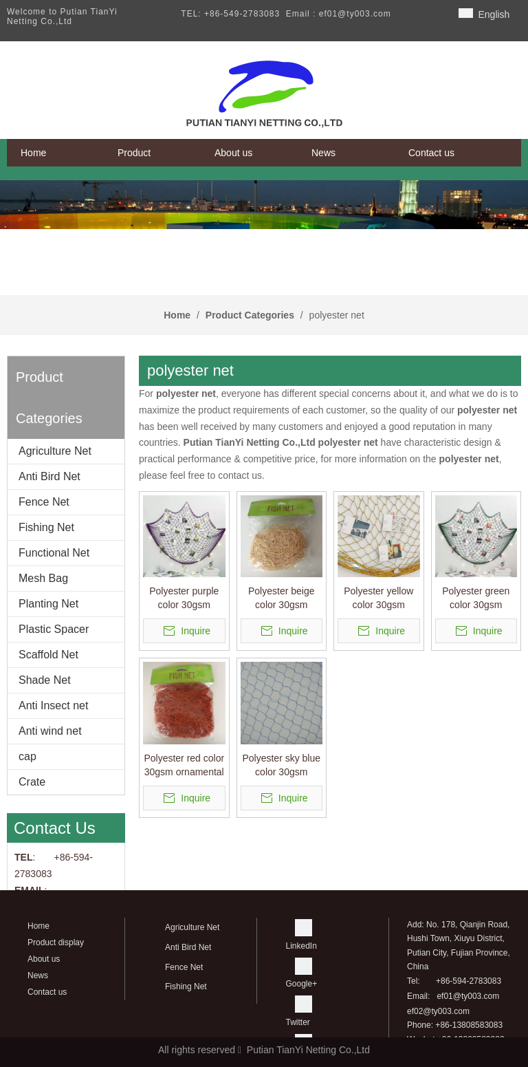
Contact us (47, 992)
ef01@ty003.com (468, 996)
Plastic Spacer (54, 629)
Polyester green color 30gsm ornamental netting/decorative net (476, 598)
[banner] (264, 204)
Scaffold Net (48, 654)
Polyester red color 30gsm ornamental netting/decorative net (184, 766)
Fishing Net (46, 527)
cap (27, 756)
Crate (32, 782)
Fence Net (44, 502)
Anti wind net (50, 731)
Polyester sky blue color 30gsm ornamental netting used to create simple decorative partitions (281, 766)
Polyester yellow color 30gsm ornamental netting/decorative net (378, 598)
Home (39, 926)
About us (44, 959)
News (38, 975)
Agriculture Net (55, 451)
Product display (56, 942)
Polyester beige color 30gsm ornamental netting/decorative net (281, 598)
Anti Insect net (53, 705)
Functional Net (54, 553)
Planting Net (48, 604)
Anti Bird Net (49, 476)
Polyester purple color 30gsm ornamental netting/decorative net (184, 598)
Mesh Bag (43, 578)
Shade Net (45, 680)
